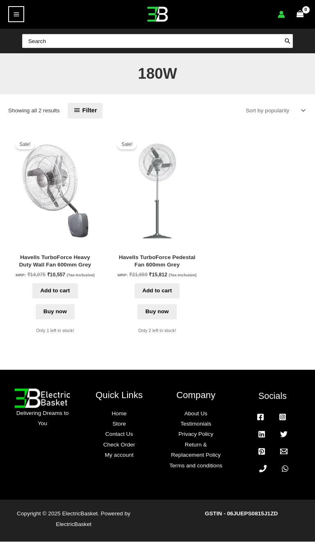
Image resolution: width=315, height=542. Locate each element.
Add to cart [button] (55, 291)
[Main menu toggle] (16, 14)
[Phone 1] (263, 469)
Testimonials (195, 424)
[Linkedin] (261, 434)
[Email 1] (283, 451)
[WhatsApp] (285, 469)
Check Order (119, 445)
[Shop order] (274, 110)
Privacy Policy (195, 435)
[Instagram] (282, 417)
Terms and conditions (195, 466)
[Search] (296, 40)
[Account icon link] (281, 14)
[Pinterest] (261, 451)
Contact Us (119, 435)
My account (119, 455)
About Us (195, 414)
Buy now (55, 312)
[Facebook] (260, 417)
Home (119, 414)
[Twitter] (283, 434)
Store (119, 424)
